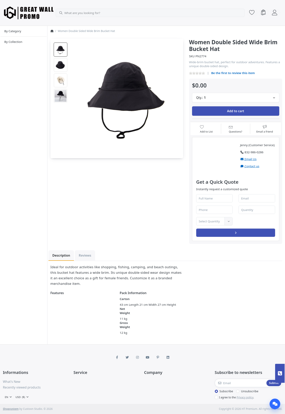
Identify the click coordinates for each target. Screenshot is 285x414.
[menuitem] (23, 31)
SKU (192, 56)
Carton (125, 299)
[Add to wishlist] (206, 129)
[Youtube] (147, 357)
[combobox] (150, 13)
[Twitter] (127, 357)
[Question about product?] (235, 129)
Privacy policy (245, 397)
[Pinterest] (157, 357)
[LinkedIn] (168, 357)
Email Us (248, 159)
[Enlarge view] (125, 96)
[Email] (240, 383)
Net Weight (125, 311)
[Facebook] (117, 357)
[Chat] (275, 404)
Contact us (249, 166)
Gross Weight (125, 325)
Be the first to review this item (233, 73)
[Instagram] (137, 357)
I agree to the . (236, 397)
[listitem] (125, 96)
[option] (60, 49)
